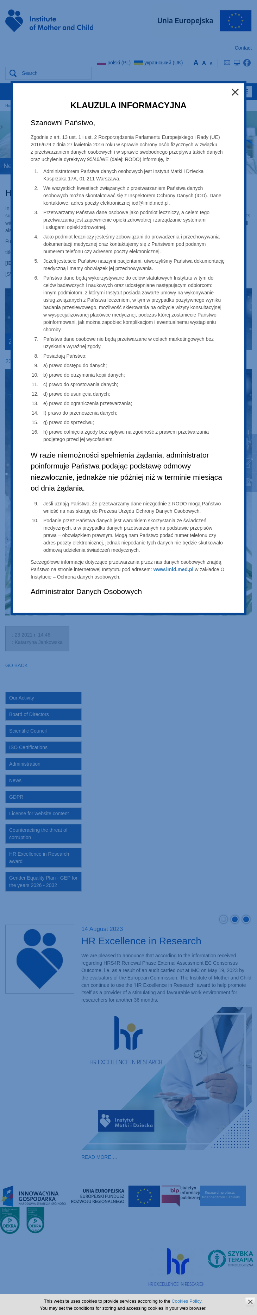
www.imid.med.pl (173, 569)
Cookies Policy (186, 1301)
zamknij (250, 1301)
